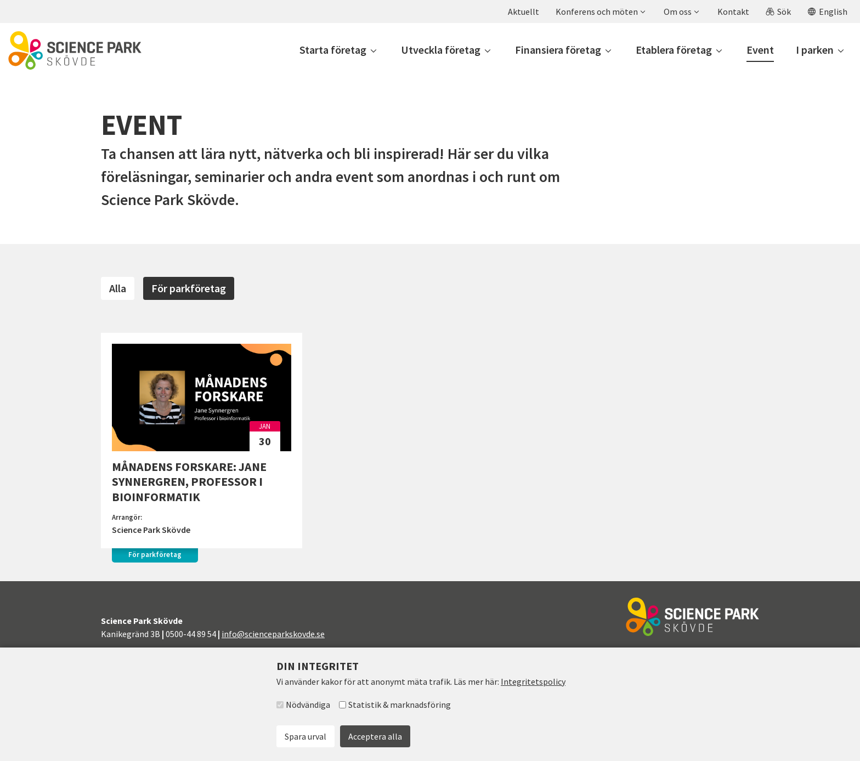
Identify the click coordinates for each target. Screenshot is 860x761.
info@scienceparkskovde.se (273, 633)
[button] (600, 11)
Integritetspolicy (533, 681)
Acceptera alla (375, 736)
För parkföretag (188, 288)
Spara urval (305, 736)
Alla (117, 288)
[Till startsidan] (75, 50)
